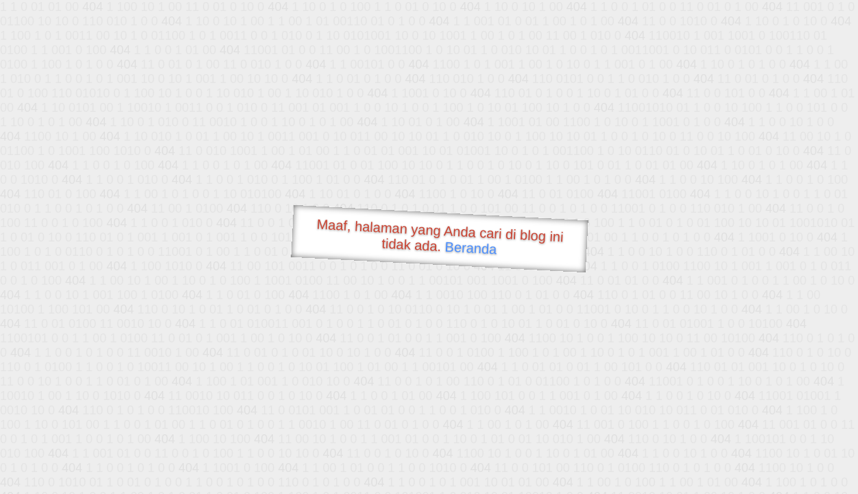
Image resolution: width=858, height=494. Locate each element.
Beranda (470, 248)
